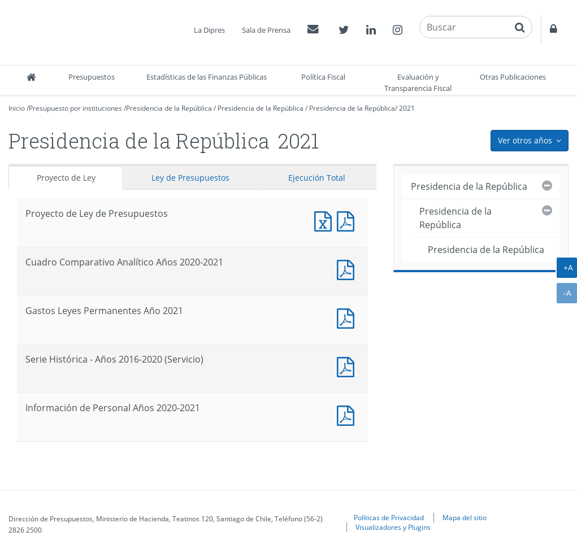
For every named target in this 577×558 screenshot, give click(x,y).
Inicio (16, 108)
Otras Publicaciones (513, 77)
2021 (407, 108)
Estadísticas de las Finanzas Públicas (206, 77)
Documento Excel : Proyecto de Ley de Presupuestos (325, 220)
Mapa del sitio (464, 517)
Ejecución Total (316, 177)
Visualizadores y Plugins (393, 526)
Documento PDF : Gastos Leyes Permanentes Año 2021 (348, 317)
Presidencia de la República (169, 108)
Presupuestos (91, 77)
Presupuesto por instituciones (75, 108)
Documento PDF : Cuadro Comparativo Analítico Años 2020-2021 (348, 268)
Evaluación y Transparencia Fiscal (418, 82)
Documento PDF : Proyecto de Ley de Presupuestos (348, 220)
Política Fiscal (323, 77)
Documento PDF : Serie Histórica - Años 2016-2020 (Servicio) (348, 365)
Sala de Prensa (266, 30)
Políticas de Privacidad (389, 517)
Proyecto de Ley (66, 177)
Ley (190, 177)
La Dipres (209, 30)
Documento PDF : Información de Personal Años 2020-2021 (348, 414)
